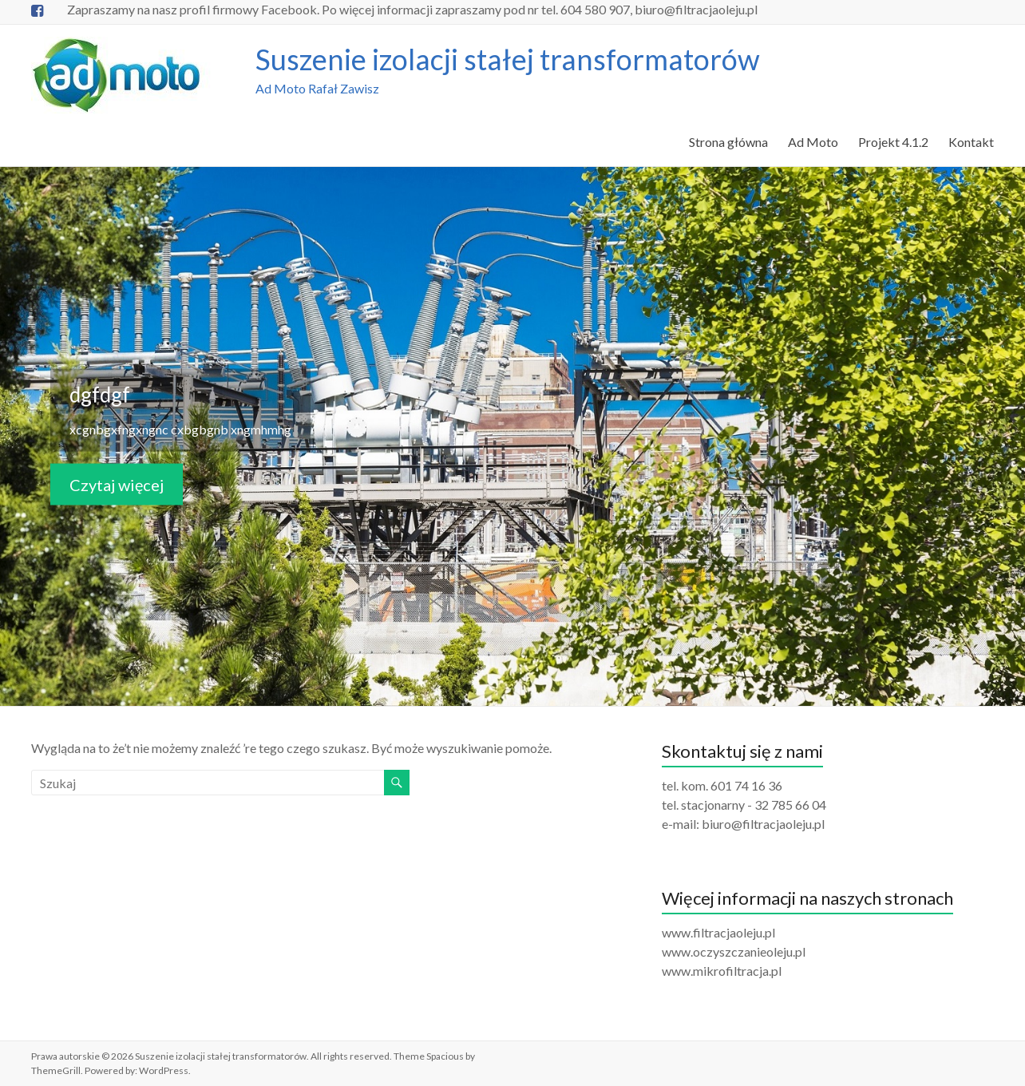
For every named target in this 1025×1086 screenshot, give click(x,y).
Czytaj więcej (116, 483)
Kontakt (971, 141)
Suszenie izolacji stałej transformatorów (507, 59)
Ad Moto (813, 141)
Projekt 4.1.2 (893, 141)
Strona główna (728, 141)
